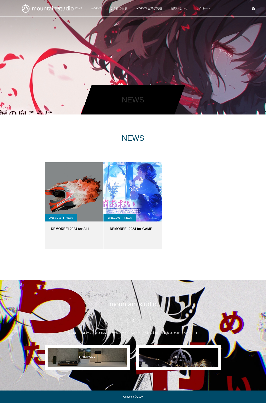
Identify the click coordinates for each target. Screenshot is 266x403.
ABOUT (73, 333)
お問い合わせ (179, 8)
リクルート (203, 8)
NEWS (69, 217)
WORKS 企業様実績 (149, 8)
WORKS (96, 8)
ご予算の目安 (118, 8)
